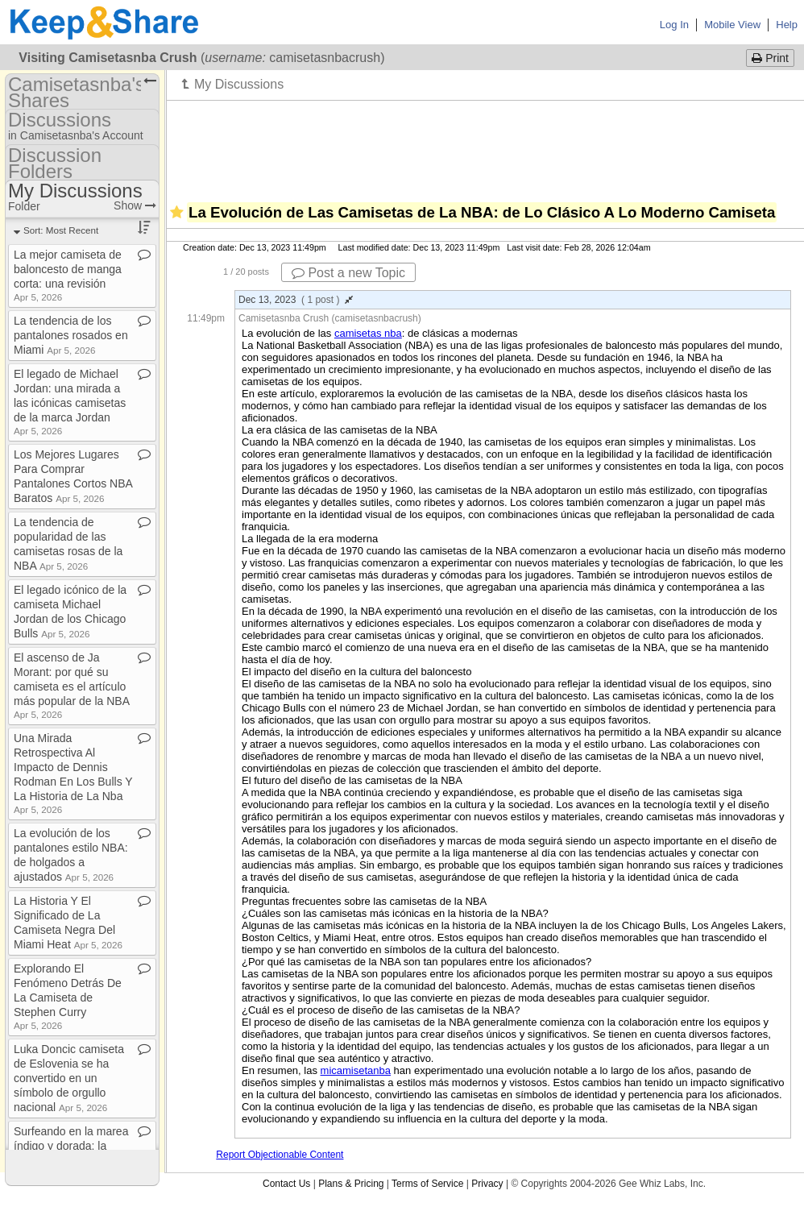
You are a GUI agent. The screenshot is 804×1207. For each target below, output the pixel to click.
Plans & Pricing (350, 1183)
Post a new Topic (348, 273)
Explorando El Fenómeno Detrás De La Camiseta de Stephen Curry (68, 996)
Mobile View (732, 25)
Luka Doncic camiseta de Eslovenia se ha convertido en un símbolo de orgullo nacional (69, 1078)
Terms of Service (427, 1183)
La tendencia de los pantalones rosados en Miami (71, 335)
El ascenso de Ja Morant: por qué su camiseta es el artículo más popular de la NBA (71, 685)
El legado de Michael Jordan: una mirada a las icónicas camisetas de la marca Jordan (70, 401)
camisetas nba (368, 333)
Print (770, 58)
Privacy (487, 1183)
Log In (674, 25)
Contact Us (286, 1183)
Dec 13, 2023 (295, 299)
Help (787, 25)
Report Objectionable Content (279, 1154)
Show (135, 205)
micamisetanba (356, 1070)
